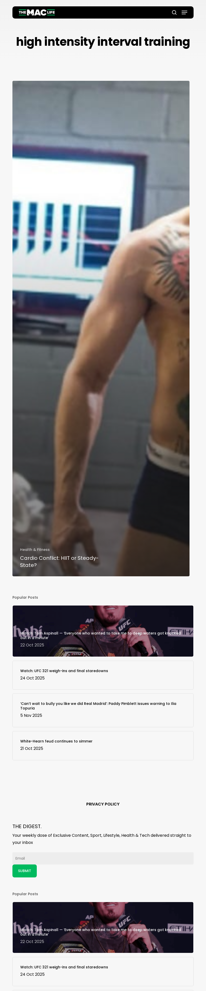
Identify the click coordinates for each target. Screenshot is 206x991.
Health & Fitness (35, 549)
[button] (184, 12)
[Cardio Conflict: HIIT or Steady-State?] (101, 328)
